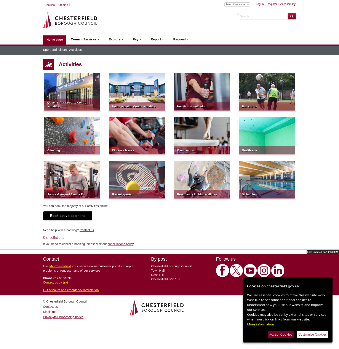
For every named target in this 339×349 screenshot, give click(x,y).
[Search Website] (292, 16)
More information (260, 324)
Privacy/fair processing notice (63, 317)
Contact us (87, 230)
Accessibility (288, 4)
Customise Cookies (312, 334)
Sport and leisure (55, 49)
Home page (54, 39)
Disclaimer (50, 312)
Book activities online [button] (67, 216)
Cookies (50, 4)
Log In (260, 4)
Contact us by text (55, 282)
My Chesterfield (60, 266)
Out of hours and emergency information (71, 290)
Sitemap (63, 4)
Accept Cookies (280, 334)
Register (272, 4)
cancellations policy (121, 244)
